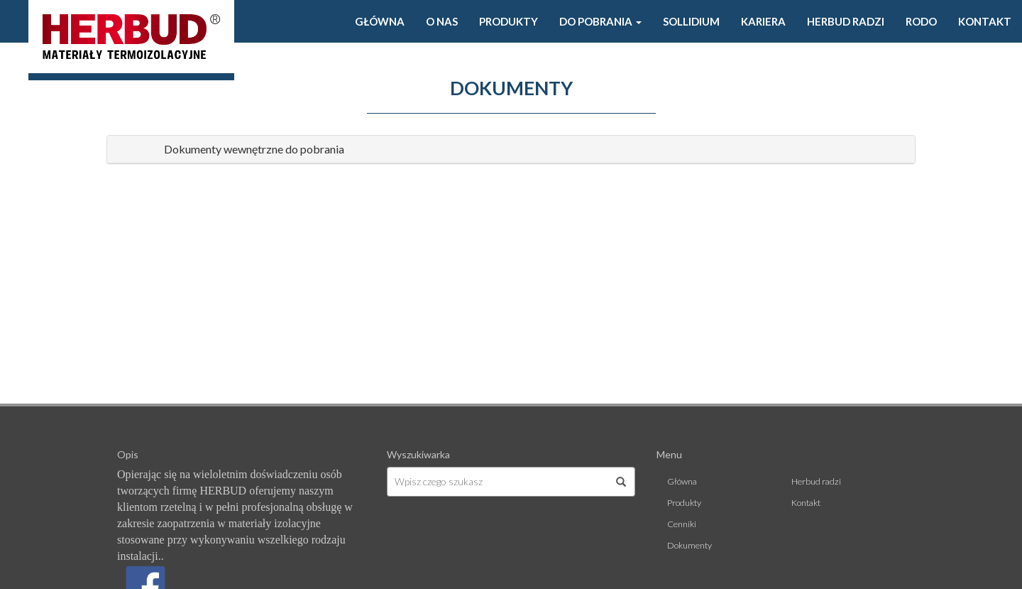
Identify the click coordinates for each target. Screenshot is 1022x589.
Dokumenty (689, 545)
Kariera (763, 21)
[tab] (511, 149)
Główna (380, 21)
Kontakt (984, 21)
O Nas (442, 21)
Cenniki (681, 524)
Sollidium (691, 21)
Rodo (921, 21)
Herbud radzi (845, 21)
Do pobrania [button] (600, 21)
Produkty (508, 21)
